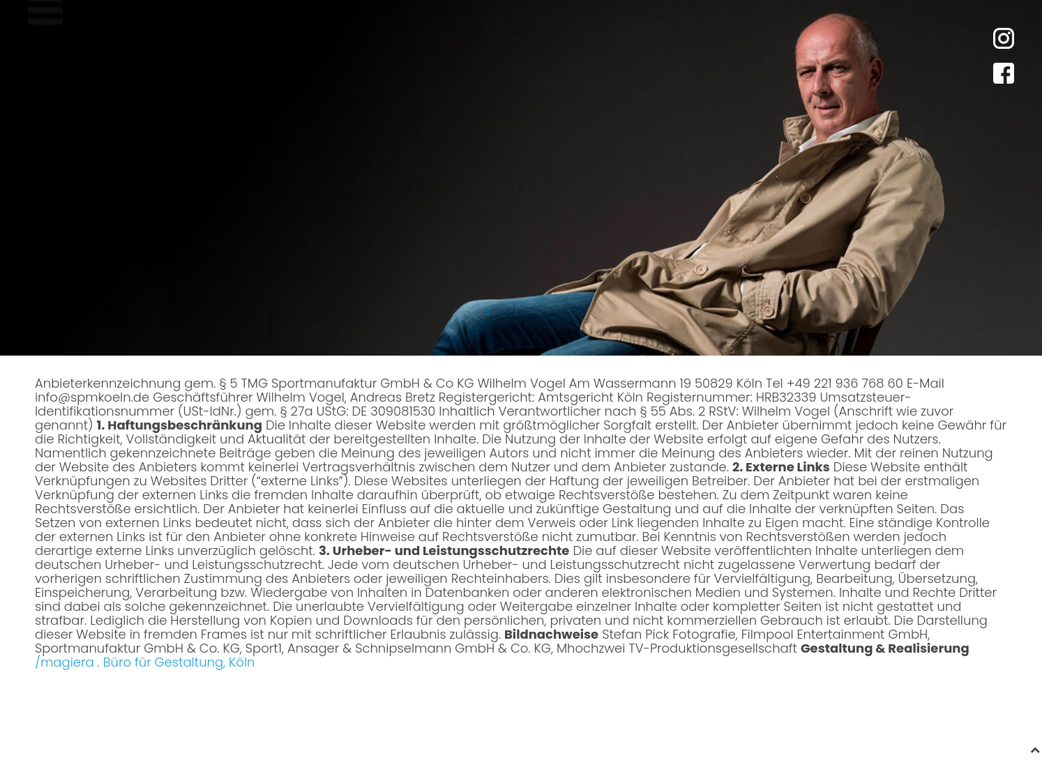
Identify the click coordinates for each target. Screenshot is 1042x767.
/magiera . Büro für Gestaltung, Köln (145, 662)
